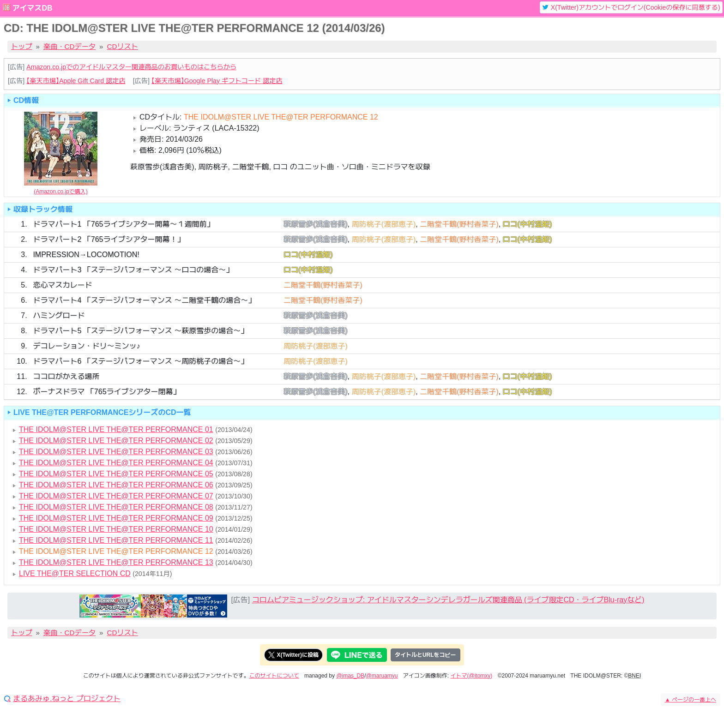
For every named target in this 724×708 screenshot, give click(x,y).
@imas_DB (350, 675)
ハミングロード (58, 315)
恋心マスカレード (62, 285)
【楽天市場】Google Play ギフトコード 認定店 (217, 80)
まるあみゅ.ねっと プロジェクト (67, 698)
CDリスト (123, 46)
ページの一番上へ (690, 699)
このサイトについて (274, 675)
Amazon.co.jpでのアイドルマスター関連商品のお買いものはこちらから (131, 67)
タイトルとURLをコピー (425, 655)
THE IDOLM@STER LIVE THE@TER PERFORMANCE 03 (116, 452)
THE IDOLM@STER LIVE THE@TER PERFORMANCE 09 (116, 518)
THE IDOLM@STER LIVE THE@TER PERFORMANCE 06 (116, 485)
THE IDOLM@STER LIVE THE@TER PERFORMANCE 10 (116, 529)
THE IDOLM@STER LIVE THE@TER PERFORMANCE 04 (116, 463)
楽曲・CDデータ (69, 46)
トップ (21, 46)
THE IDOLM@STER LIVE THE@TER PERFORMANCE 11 (116, 540)
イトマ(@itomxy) (472, 675)
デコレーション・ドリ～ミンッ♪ (86, 346)
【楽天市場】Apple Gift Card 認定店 (75, 80)
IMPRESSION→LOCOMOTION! (86, 254)
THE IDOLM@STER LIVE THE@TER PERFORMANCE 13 (116, 562)
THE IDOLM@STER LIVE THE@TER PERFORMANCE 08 (116, 507)
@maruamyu (382, 675)
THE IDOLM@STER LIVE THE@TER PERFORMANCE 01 (116, 429)
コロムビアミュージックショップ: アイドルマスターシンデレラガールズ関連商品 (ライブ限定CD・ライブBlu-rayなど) (448, 600)
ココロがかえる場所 (66, 376)
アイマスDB (32, 8)
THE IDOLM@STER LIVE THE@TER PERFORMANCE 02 (116, 440)
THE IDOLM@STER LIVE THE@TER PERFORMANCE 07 (116, 496)
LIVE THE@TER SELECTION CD (75, 573)
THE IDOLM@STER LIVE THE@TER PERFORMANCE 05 (116, 474)
